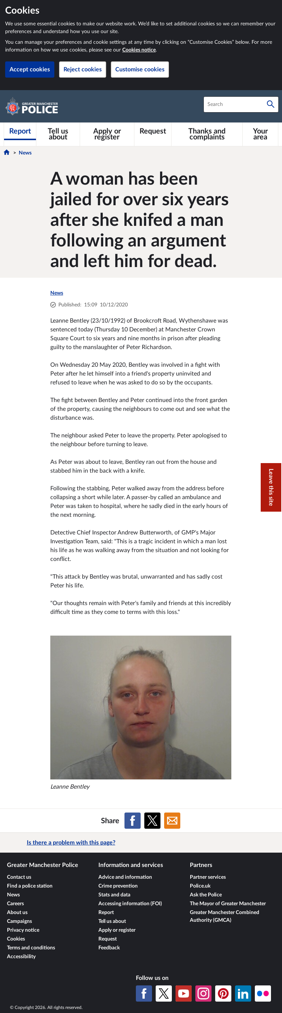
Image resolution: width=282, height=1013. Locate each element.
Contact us (19, 877)
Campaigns (19, 921)
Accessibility (21, 956)
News (25, 153)
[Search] (271, 104)
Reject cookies (83, 69)
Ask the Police (206, 895)
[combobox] (241, 104)
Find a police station (30, 886)
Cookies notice (139, 50)
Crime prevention (118, 886)
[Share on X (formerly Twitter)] (152, 821)
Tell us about (112, 921)
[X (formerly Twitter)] (164, 993)
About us (17, 912)
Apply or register (116, 930)
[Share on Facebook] (132, 821)
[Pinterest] (223, 993)
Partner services (208, 877)
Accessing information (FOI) (130, 903)
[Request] (152, 131)
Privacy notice (23, 930)
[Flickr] (263, 993)
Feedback (109, 947)
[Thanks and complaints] (206, 134)
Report (106, 912)
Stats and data (114, 895)
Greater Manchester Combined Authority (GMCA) (224, 916)
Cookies (16, 939)
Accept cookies (30, 69)
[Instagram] (203, 993)
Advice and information (125, 877)
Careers (15, 903)
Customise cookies (139, 69)
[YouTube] (184, 993)
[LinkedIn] (243, 993)
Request (107, 939)
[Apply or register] (107, 134)
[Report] (20, 131)
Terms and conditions (31, 947)
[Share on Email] (172, 821)
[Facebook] (144, 993)
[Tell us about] (58, 134)
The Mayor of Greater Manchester (228, 903)
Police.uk (200, 886)
